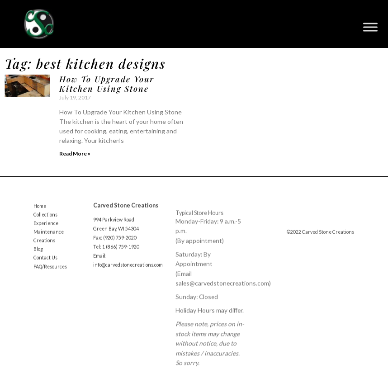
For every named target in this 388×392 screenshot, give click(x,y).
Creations (44, 245)
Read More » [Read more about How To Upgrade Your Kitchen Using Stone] (74, 153)
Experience (45, 228)
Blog (38, 253)
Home (39, 210)
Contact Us (45, 262)
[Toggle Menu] (370, 27)
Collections (45, 219)
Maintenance (48, 236)
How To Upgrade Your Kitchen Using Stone (106, 84)
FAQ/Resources (50, 271)
